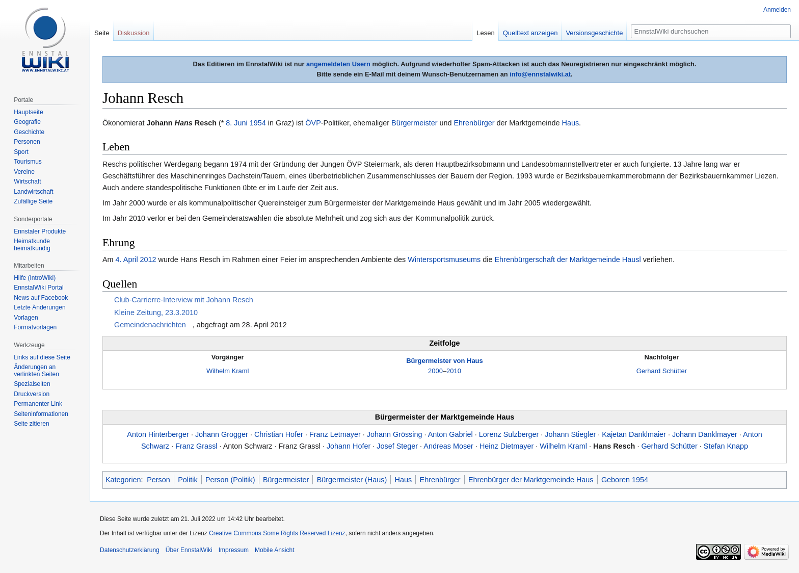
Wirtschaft (27, 181)
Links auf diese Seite (42, 357)
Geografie (27, 121)
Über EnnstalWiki (189, 550)
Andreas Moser (448, 446)
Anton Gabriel (450, 434)
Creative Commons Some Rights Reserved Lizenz (277, 533)
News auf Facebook (41, 297)
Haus (570, 123)
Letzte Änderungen (39, 307)
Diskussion (134, 33)
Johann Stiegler (570, 434)
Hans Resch (614, 446)
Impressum (234, 550)
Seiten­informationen (41, 414)
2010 (453, 371)
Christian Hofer (278, 434)
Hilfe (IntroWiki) (35, 277)
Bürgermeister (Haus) (352, 480)
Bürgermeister (414, 123)
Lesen (485, 33)
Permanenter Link (38, 403)
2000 (435, 371)
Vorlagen (26, 317)
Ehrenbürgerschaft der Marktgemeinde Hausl (567, 259)
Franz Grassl (196, 446)
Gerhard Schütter (661, 371)
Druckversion (31, 394)
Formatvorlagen (35, 327)
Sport (21, 151)
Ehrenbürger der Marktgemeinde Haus (531, 480)
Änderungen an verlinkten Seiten (36, 370)
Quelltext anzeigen (530, 33)
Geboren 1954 (624, 480)
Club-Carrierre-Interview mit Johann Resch (183, 300)
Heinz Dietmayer (507, 446)
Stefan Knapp (726, 446)
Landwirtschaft (33, 191)
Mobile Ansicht (274, 550)
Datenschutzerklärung (129, 550)
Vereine (24, 171)
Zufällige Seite (33, 201)
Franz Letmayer (335, 434)
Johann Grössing (394, 434)
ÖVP (313, 123)
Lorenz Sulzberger (509, 434)
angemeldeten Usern (338, 64)
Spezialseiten (32, 383)
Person (158, 480)
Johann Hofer (348, 446)
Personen (27, 141)
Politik (187, 480)
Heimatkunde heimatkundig (32, 245)
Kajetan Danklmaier (634, 434)
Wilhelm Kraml (227, 371)
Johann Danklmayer (704, 434)
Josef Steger (397, 446)
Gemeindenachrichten (150, 325)
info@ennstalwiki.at (540, 74)
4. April (127, 259)
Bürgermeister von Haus (444, 360)
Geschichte (29, 132)
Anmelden (777, 9)
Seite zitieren (31, 423)
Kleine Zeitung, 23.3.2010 (156, 312)
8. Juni (236, 123)
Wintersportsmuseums (444, 259)
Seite (102, 33)
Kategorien (123, 480)
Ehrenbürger (474, 123)
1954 (258, 123)
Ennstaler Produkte (40, 231)
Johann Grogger (221, 434)
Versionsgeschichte (594, 33)
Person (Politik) (230, 480)
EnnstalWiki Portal (38, 287)
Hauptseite (28, 112)
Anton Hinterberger (158, 434)
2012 (148, 259)
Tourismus (28, 161)
